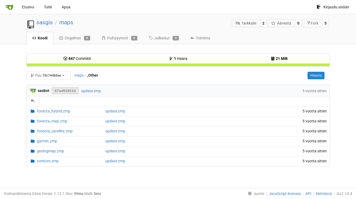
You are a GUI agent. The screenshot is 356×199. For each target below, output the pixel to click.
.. (38, 101)
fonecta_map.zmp (52, 121)
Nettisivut (324, 193)
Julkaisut (164, 38)
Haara (178, 58)
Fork (312, 23)
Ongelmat (74, 38)
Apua (66, 7)
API (308, 193)
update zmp (91, 91)
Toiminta (200, 38)
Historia (316, 75)
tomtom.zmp (48, 161)
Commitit (77, 58)
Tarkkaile (245, 23)
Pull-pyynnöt (119, 38)
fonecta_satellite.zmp (55, 131)
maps (66, 22)
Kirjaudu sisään (333, 7)
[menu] (255, 193)
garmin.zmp (47, 141)
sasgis (44, 22)
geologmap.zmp (50, 151)
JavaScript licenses (285, 193)
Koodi (40, 38)
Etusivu (28, 7)
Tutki (48, 7)
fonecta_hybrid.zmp (53, 111)
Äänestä (281, 23)
